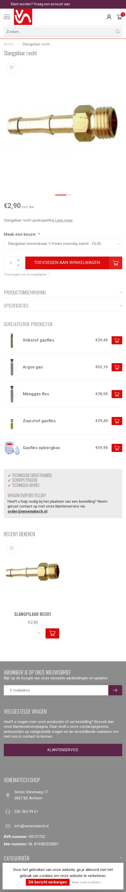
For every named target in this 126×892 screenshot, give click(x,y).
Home (9, 44)
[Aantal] (39, 633)
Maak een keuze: (21, 234)
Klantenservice (63, 750)
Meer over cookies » (86, 882)
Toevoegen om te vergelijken (25, 274)
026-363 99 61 (26, 811)
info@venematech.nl (31, 826)
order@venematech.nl (27, 511)
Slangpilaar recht (36, 44)
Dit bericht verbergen (48, 882)
